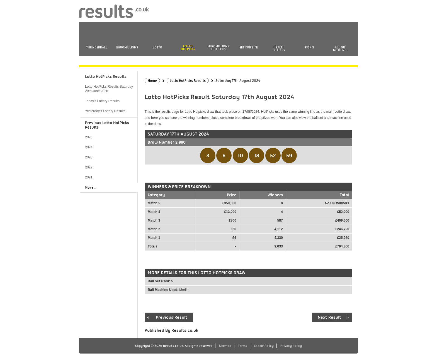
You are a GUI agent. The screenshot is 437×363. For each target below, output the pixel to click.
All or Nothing (339, 48)
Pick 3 (309, 47)
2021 (89, 177)
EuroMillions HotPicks (218, 47)
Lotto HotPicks (188, 47)
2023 (89, 157)
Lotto (157, 47)
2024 (89, 147)
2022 (89, 167)
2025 (89, 137)
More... (90, 187)
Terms (242, 346)
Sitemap (225, 346)
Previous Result (171, 317)
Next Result (329, 317)
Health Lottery (279, 48)
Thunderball (96, 47)
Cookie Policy (264, 346)
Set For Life (248, 47)
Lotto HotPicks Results (106, 76)
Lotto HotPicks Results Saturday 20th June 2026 (109, 89)
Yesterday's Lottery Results (105, 111)
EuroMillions (127, 47)
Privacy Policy (291, 346)
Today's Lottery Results (102, 101)
